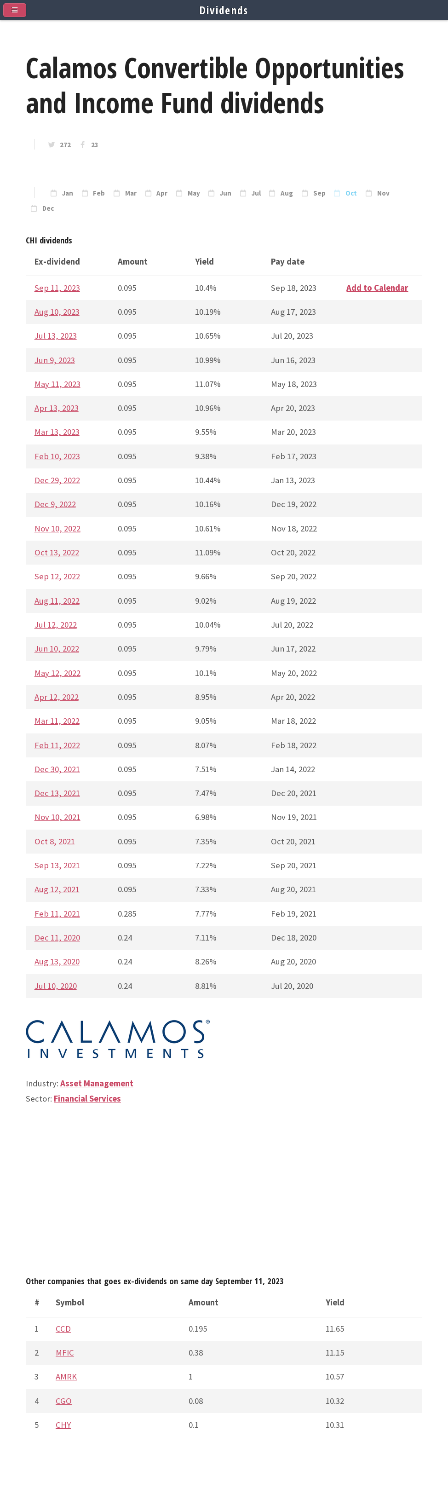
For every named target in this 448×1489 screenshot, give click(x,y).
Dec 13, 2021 (57, 793)
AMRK (66, 1376)
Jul (256, 193)
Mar (131, 193)
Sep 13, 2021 (57, 865)
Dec (48, 208)
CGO (64, 1401)
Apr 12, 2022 (56, 697)
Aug (287, 193)
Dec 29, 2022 (57, 480)
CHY (63, 1425)
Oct (351, 193)
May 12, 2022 (57, 673)
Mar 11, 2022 (57, 721)
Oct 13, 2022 (56, 552)
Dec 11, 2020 (57, 937)
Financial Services (87, 1098)
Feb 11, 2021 (57, 913)
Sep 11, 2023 (57, 288)
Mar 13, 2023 (57, 432)
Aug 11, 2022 (57, 600)
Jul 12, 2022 (55, 624)
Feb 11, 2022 (57, 745)
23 (94, 145)
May (194, 193)
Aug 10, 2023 (57, 311)
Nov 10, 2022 (57, 528)
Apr (161, 193)
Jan (67, 193)
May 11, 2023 (57, 384)
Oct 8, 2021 (54, 841)
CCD (63, 1328)
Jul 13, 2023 (55, 335)
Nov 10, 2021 (57, 817)
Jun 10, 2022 (56, 648)
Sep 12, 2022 (57, 576)
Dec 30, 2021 (57, 769)
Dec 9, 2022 (55, 504)
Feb (99, 193)
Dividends (224, 10)
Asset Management (96, 1083)
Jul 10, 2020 (55, 986)
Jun (225, 193)
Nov (383, 193)
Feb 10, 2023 (57, 456)
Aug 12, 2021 (57, 889)
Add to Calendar (377, 288)
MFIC (65, 1352)
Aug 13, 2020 (57, 961)
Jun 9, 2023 (54, 360)
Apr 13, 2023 (56, 408)
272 (65, 145)
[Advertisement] (224, 1194)
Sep (319, 193)
